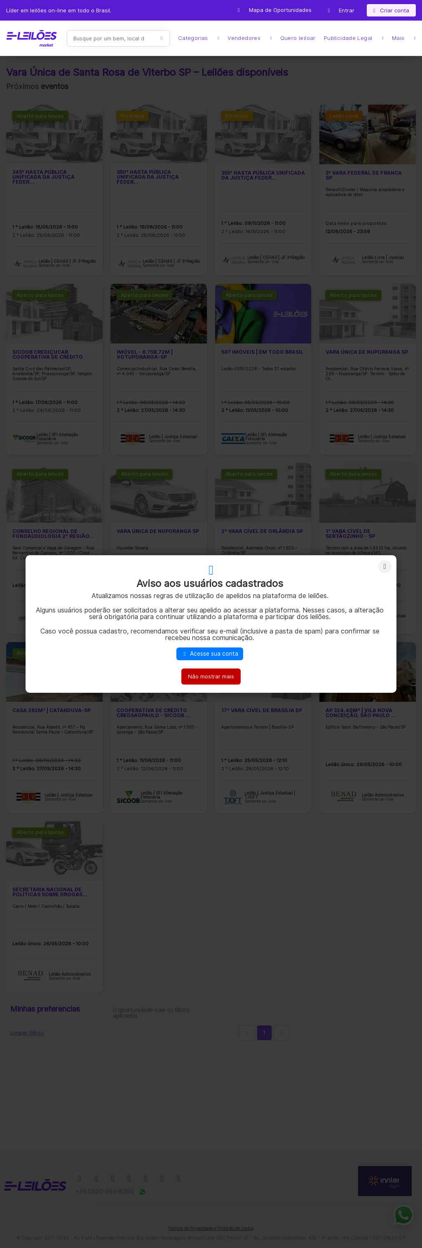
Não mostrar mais (211, 676)
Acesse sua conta (209, 653)
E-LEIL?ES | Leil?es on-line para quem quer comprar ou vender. (31, 38)
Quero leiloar (298, 38)
